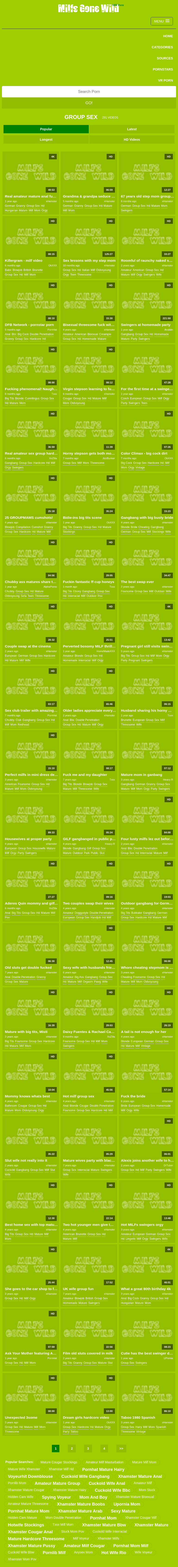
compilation (23, 527)
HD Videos (132, 139)
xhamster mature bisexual (135, 1497)
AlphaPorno (50, 586)
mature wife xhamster (24, 1469)
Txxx (54, 393)
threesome (84, 274)
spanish (161, 1427)
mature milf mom (144, 1462)
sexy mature (123, 1511)
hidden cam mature (22, 1517)
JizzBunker (108, 458)
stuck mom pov (72, 1531)
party (134, 338)
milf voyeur (81, 1538)
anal (7, 334)
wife (159, 274)
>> (121, 1448)
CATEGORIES (162, 47)
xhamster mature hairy (69, 1490)
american (138, 270)
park (87, 853)
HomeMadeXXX (106, 651)
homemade (89, 338)
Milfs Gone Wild (89, 8)
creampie (105, 334)
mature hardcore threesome (36, 1539)
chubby (9, 591)
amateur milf (143, 1483)
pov (100, 596)
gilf (89, 848)
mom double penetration (63, 1517)
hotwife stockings (26, 1525)
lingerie (131, 1238)
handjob (96, 917)
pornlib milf (54, 1552)
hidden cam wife (20, 1497)
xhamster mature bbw (104, 1525)
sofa (23, 596)
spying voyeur (56, 1497)
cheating (143, 527)
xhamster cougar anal (30, 1532)
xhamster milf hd (61, 1469)
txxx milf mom (63, 1524)
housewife (38, 848)
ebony (77, 591)
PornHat (52, 329)
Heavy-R (168, 779)
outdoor (91, 596)
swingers (126, 210)
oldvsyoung (103, 270)
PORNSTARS (163, 69)
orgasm (88, 981)
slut (101, 853)
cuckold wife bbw (21, 1552)
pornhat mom (103, 1518)
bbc (14, 334)
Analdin (168, 329)
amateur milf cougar (84, 1545)
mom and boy (93, 1497)
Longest (46, 139)
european (136, 398)
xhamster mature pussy (31, 1545)
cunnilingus (32, 398)
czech (125, 398)
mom (37, 210)
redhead (23, 724)
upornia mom (127, 1504)
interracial (74, 596)
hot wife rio (114, 1552)
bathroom (11, 1105)
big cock (23, 334)
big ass (79, 977)
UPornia (168, 1358)
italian (85, 270)
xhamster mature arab (80, 1511)
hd (42, 205)
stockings (69, 531)
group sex (33, 205)
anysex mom (83, 1552)
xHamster (51, 201)
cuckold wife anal (107, 1483)
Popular (46, 129)
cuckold (10, 1170)
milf (31, 210)
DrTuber (168, 1165)
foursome (127, 591)
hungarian (11, 210)
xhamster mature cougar (26, 1490)
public (95, 853)
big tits (9, 398)
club (18, 720)
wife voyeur (143, 1552)
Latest (132, 129)
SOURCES (165, 58)
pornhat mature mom (28, 1511)
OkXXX (52, 265)
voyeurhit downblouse (30, 1476)
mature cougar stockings (59, 1462)
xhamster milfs (108, 1538)
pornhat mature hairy (103, 1469)
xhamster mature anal (140, 1476)
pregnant (134, 660)
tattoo (74, 1431)
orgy (44, 210)
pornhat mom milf (130, 1545)
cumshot (37, 527)
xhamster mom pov (22, 1559)
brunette (37, 270)
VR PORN (165, 80)
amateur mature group (57, 1483)
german (10, 205)
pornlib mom (17, 1483)
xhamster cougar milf (140, 1517)
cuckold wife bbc (112, 1490)
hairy (138, 1427)
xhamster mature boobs (81, 1504)
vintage (140, 467)
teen (73, 274)
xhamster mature (151, 1525)
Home (168, 36)
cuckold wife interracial (109, 1531)
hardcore (35, 338)
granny (20, 205)
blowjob (17, 270)
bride (134, 527)
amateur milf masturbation (105, 1462)
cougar (67, 398)
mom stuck (147, 1490)
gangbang (127, 334)
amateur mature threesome (28, 1504)
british (27, 270)
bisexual (92, 334)
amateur (126, 270)
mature (23, 210)
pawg (97, 981)
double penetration (42, 334)
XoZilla (53, 458)
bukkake (136, 912)
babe (8, 270)
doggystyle (81, 912)
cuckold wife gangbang (85, 1476)
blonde (19, 398)
